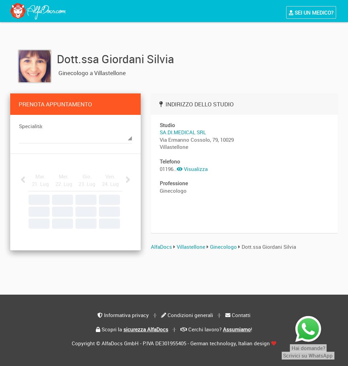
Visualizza (192, 168)
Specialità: (31, 126)
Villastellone (191, 246)
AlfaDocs (161, 246)
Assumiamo (237, 329)
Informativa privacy (126, 315)
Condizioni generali (190, 315)
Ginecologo (224, 246)
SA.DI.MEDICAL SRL (183, 132)
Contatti (241, 315)
